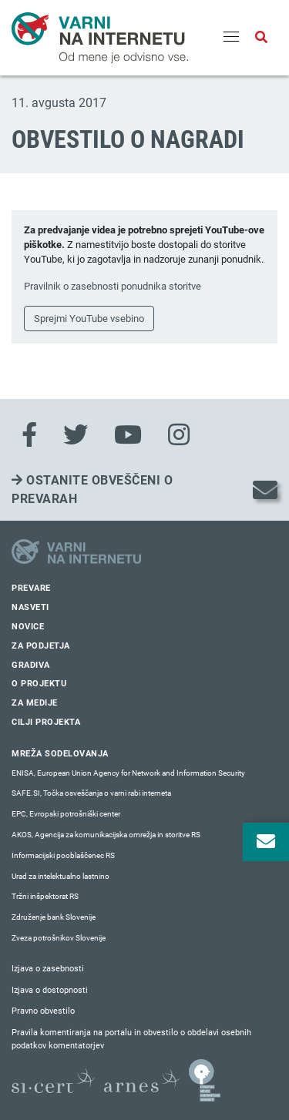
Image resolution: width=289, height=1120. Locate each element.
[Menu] (231, 38)
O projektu (39, 684)
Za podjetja (41, 646)
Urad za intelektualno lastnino (60, 876)
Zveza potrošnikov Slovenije (59, 938)
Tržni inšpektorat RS (45, 896)
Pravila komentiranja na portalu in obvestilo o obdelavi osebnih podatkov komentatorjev (131, 1039)
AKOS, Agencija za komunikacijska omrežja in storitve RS (106, 835)
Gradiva (31, 665)
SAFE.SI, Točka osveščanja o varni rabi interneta (91, 793)
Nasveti (30, 607)
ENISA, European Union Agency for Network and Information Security (128, 773)
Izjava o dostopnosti (50, 990)
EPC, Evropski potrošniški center (66, 814)
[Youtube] (128, 435)
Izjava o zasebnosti (48, 969)
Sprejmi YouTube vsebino (89, 318)
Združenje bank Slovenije (54, 917)
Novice (28, 627)
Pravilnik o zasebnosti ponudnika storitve (112, 286)
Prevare (31, 588)
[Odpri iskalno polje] (261, 37)
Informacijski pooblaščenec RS (63, 855)
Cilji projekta (46, 722)
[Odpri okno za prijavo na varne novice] (266, 842)
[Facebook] (29, 435)
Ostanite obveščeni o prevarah (92, 489)
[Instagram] (179, 435)
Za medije (35, 703)
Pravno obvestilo (43, 1011)
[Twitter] (75, 435)
